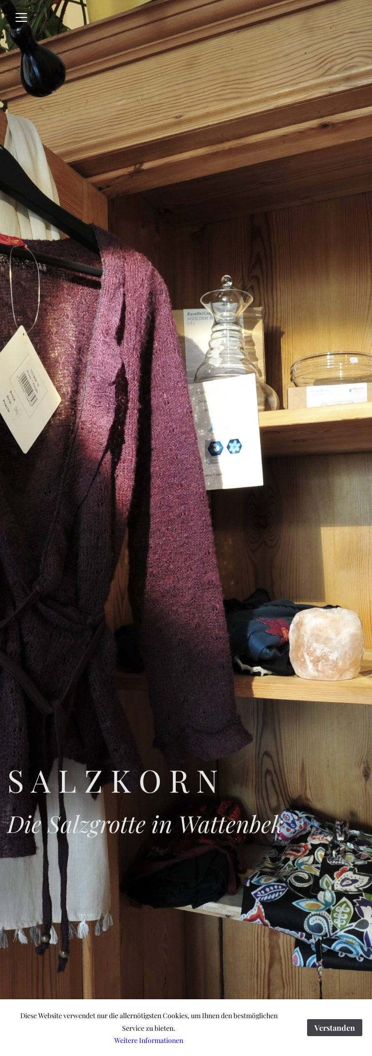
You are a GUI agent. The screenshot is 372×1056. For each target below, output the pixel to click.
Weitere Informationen (148, 1040)
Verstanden (334, 1028)
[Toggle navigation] (21, 17)
